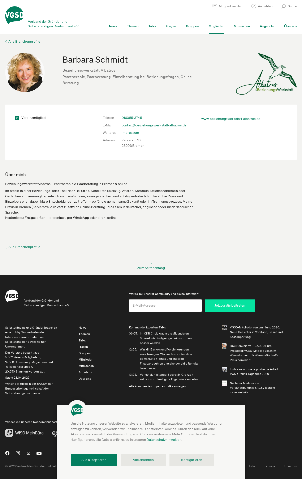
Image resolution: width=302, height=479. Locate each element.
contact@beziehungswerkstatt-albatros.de (154, 125)
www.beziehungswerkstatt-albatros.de (230, 119)
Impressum (130, 132)
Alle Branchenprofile (24, 41)
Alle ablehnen (143, 460)
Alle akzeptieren (94, 460)
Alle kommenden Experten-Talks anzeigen (157, 386)
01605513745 (132, 117)
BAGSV (42, 384)
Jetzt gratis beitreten (230, 305)
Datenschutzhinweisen (164, 439)
